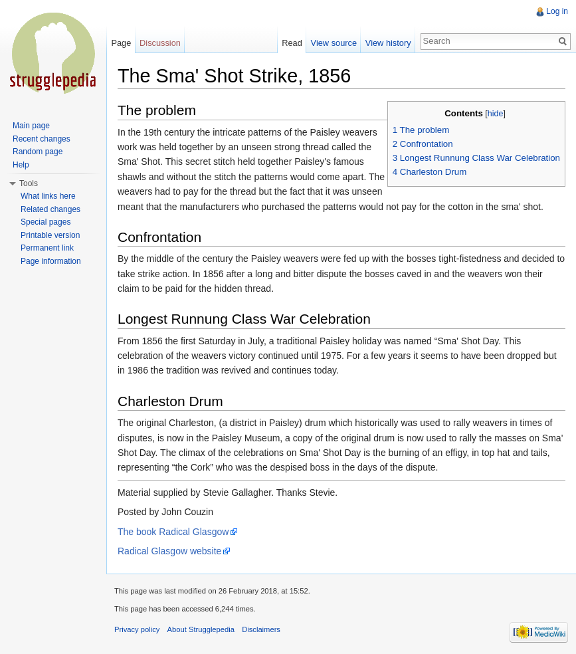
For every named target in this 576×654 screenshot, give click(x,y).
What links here (48, 196)
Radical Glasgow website (169, 551)
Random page (37, 151)
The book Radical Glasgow (173, 531)
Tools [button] (28, 183)
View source (334, 43)
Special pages (45, 222)
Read (292, 43)
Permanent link (47, 248)
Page (121, 43)
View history (388, 43)
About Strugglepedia (201, 629)
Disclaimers (261, 629)
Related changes (50, 209)
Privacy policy (136, 629)
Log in (557, 11)
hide (496, 113)
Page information (51, 261)
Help (21, 164)
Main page (31, 125)
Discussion (160, 43)
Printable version (50, 235)
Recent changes (41, 139)
